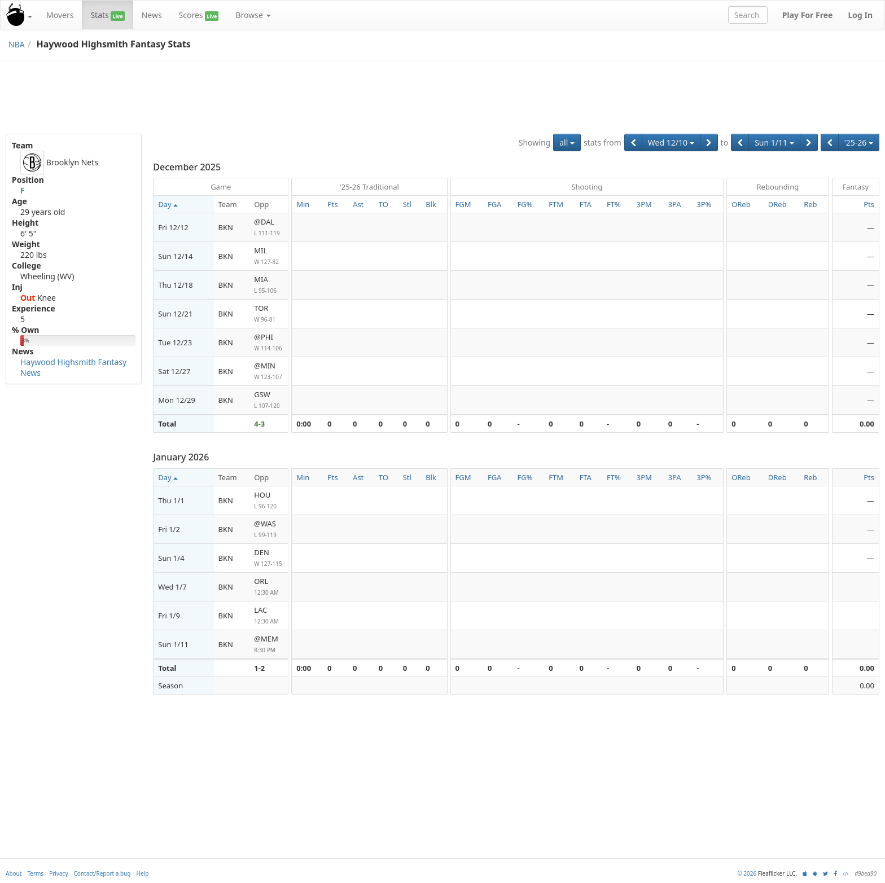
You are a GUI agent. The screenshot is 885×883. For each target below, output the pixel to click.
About (13, 873)
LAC (268, 616)
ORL (268, 587)
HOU (268, 501)
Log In (860, 15)
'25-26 (858, 142)
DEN (268, 558)
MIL (268, 256)
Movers (59, 15)
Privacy (58, 873)
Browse (252, 15)
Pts (869, 204)
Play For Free (807, 15)
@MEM (268, 645)
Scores (199, 15)
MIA (268, 285)
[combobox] (748, 15)
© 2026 (746, 873)
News (152, 15)
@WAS (268, 530)
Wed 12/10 (671, 142)
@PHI (268, 343)
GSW (268, 400)
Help (143, 873)
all (567, 142)
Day (167, 204)
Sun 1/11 (774, 142)
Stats (107, 15)
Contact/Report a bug (102, 873)
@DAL (268, 228)
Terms (35, 873)
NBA (16, 44)
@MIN (268, 372)
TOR (268, 314)
